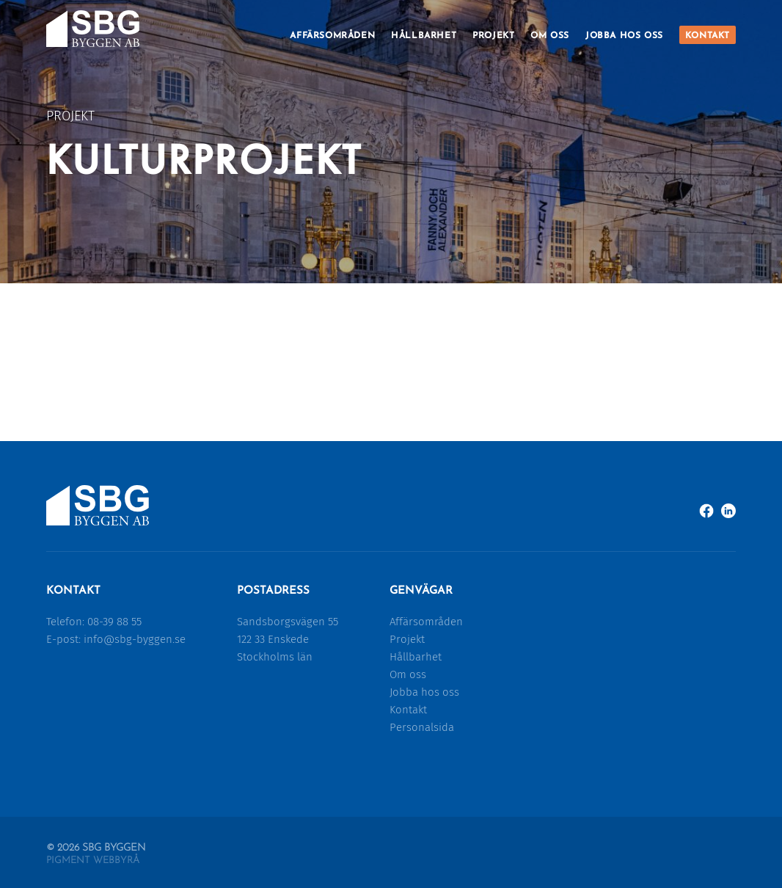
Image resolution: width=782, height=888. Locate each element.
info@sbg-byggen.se (135, 639)
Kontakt (707, 36)
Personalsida (422, 727)
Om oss (549, 36)
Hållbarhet (423, 36)
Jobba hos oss (624, 36)
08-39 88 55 (114, 621)
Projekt (493, 36)
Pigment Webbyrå (92, 860)
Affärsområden (332, 36)
